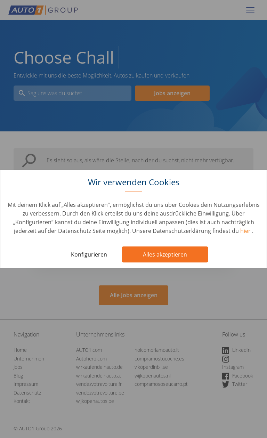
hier (246, 231)
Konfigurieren (89, 254)
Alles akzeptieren (165, 254)
